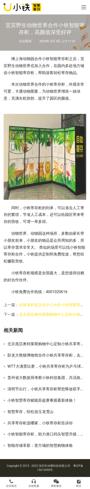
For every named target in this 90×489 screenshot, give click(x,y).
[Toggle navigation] (84, 7)
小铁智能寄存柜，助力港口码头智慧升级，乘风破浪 (46, 434)
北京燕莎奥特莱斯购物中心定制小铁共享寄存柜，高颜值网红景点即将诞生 (46, 344)
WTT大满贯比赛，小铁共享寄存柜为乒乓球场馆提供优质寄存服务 (46, 366)
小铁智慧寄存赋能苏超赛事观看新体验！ (42, 400)
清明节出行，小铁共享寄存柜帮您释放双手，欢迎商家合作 (46, 389)
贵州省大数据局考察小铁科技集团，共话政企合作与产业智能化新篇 (46, 378)
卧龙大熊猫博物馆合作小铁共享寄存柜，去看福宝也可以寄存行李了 (46, 355)
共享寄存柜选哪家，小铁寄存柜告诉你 (40, 423)
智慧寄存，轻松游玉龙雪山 (30, 412)
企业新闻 (25, 41)
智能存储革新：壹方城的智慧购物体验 (40, 445)
